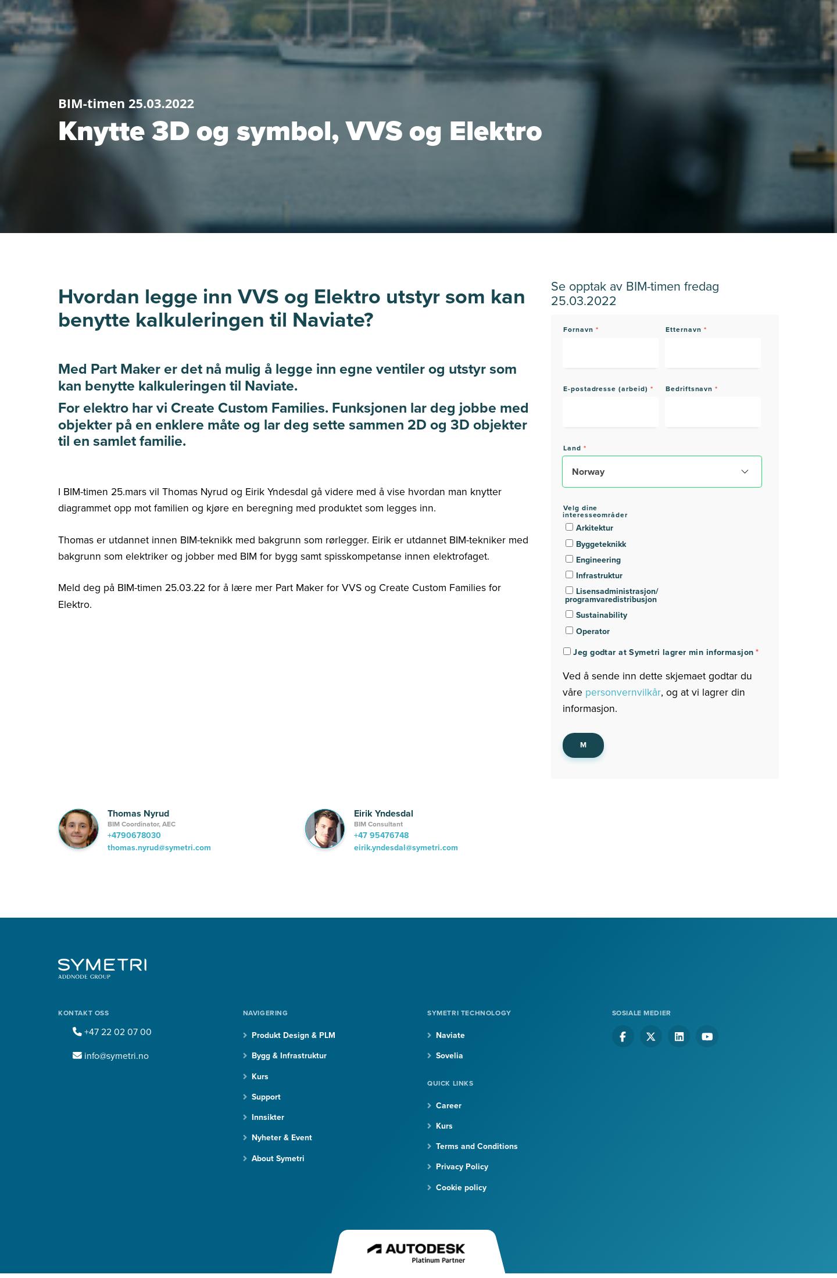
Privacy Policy (462, 1167)
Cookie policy (461, 1188)
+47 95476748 (381, 835)
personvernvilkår (622, 692)
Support (266, 1097)
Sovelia (449, 1056)
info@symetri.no (111, 1056)
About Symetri (278, 1159)
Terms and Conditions (477, 1147)
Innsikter (268, 1118)
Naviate (450, 1035)
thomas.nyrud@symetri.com (159, 848)
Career (449, 1106)
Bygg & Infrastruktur (289, 1056)
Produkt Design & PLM (293, 1035)
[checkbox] (611, 579)
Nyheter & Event (282, 1138)
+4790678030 (134, 835)
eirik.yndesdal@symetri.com (406, 848)
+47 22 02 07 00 (112, 1032)
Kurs (260, 1077)
